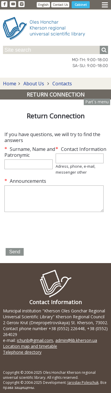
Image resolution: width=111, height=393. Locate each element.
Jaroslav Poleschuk (83, 382)
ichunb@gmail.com (35, 340)
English (43, 5)
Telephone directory (22, 352)
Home (9, 83)
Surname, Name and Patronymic (29, 152)
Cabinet (81, 4)
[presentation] (49, 230)
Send (14, 251)
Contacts (61, 83)
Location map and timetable (30, 346)
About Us (33, 83)
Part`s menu (97, 102)
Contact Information (81, 149)
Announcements (25, 181)
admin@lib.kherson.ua (76, 340)
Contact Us (60, 5)
